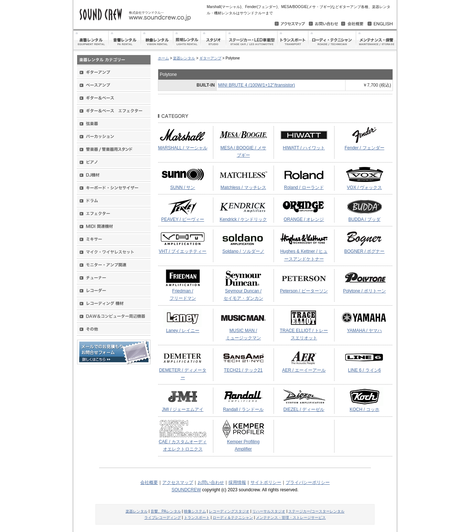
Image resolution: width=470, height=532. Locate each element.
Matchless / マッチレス (243, 187)
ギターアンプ (210, 58)
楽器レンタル (184, 58)
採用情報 (237, 482)
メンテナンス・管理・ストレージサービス (291, 517)
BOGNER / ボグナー (364, 251)
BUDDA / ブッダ (364, 219)
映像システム (195, 511)
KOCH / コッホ (364, 409)
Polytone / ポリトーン (364, 291)
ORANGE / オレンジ (303, 219)
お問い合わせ (211, 482)
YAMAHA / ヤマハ (364, 330)
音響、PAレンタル (166, 511)
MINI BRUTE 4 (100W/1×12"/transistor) (256, 85)
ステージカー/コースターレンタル (316, 511)
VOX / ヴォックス (364, 187)
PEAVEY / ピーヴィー (182, 219)
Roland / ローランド (303, 187)
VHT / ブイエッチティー (183, 251)
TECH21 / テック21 (243, 370)
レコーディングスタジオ (229, 511)
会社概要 (149, 482)
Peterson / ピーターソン (304, 291)
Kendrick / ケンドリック (243, 219)
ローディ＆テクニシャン (233, 517)
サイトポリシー (265, 482)
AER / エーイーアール (304, 370)
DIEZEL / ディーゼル (304, 409)
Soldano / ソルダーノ (243, 251)
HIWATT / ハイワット (304, 147)
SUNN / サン (182, 187)
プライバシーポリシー (308, 482)
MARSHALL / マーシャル (182, 147)
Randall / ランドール (243, 409)
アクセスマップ (177, 482)
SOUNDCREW (186, 489)
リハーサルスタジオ (268, 511)
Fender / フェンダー (364, 147)
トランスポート (197, 517)
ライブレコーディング (162, 517)
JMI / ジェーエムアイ (182, 409)
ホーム (163, 58)
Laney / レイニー (182, 330)
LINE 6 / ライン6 (364, 370)
